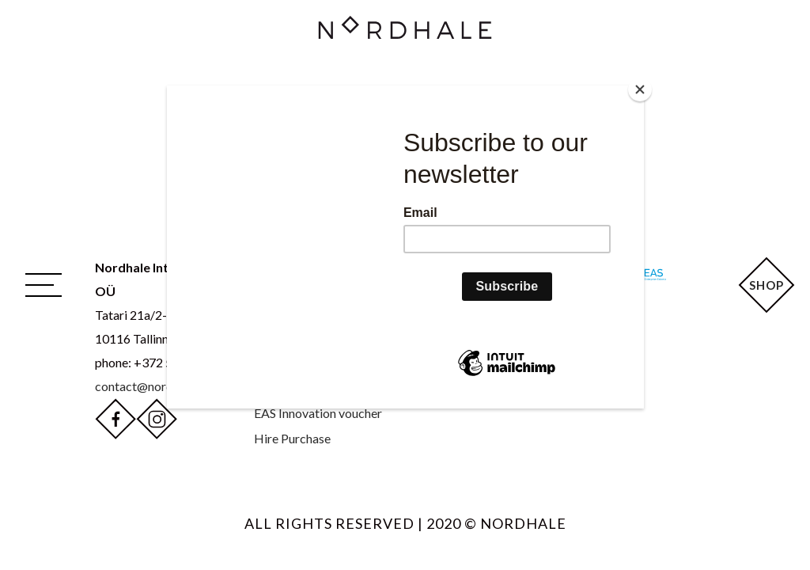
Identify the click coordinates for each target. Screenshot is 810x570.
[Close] (640, 89)
